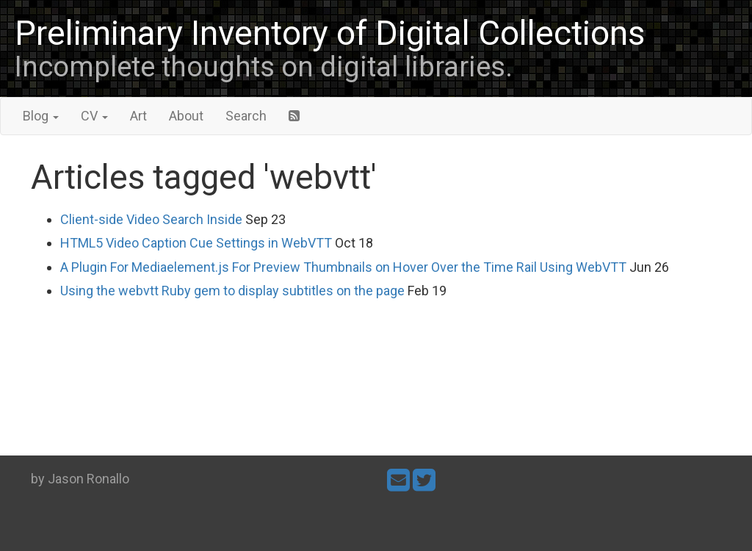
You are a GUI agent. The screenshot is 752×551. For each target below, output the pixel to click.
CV (94, 115)
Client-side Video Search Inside (151, 219)
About (186, 115)
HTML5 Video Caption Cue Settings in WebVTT (196, 243)
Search (246, 115)
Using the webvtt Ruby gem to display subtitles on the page (232, 290)
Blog (41, 115)
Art (138, 115)
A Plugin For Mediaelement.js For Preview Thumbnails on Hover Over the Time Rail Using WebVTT (343, 267)
